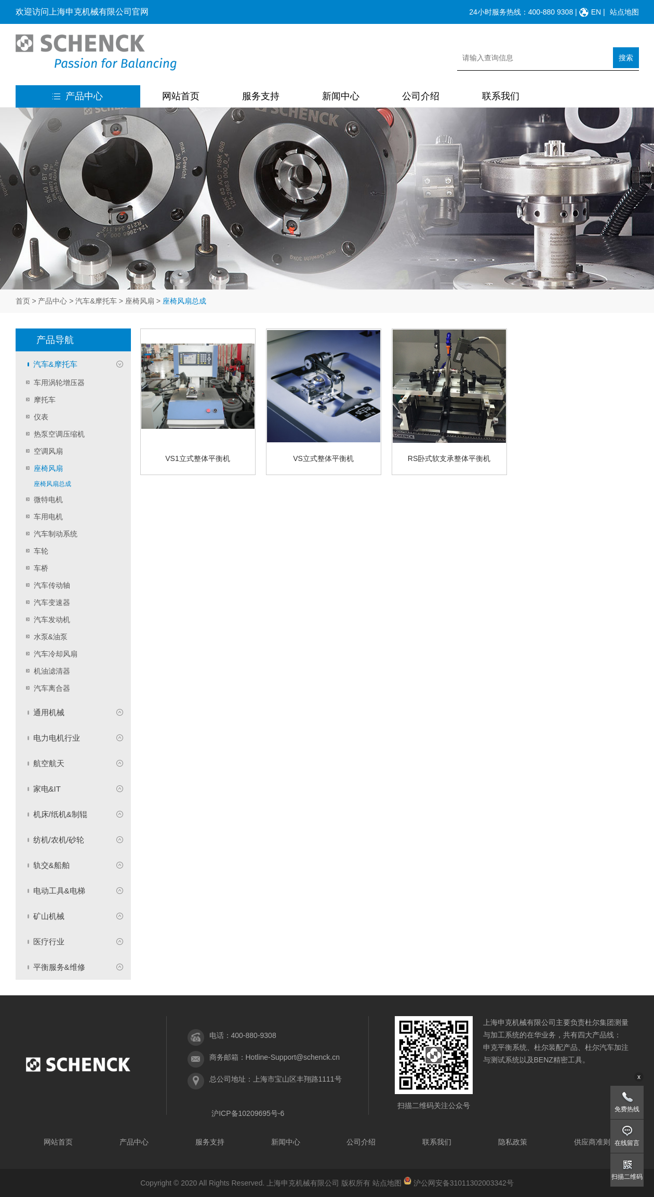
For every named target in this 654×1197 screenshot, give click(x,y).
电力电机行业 (56, 737)
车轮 (41, 551)
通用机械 (48, 712)
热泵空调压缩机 (59, 434)
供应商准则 (592, 1142)
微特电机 (48, 499)
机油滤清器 (52, 671)
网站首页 (180, 96)
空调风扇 (48, 451)
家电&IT (47, 788)
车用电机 (48, 516)
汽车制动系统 (55, 534)
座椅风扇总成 (52, 484)
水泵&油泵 (51, 637)
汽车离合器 (52, 688)
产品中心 (77, 96)
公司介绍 (420, 96)
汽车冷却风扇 (55, 654)
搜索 (626, 58)
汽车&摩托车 (95, 301)
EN (596, 12)
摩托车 (45, 400)
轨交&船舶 (51, 865)
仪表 (41, 417)
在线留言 (627, 1143)
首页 (23, 301)
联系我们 (500, 96)
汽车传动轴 (52, 585)
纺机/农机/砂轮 (58, 839)
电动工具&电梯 (59, 890)
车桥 (41, 568)
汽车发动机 (52, 619)
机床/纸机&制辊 (60, 814)
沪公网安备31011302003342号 (463, 1183)
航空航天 (48, 763)
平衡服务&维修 (59, 967)
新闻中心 (340, 96)
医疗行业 (48, 941)
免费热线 (627, 1109)
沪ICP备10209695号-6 (247, 1113)
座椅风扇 (139, 301)
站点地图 (624, 12)
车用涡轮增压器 (59, 382)
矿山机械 (48, 916)
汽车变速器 (52, 602)
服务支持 (260, 96)
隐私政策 (512, 1142)
